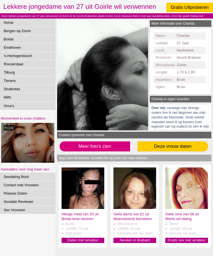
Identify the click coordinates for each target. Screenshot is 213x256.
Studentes (12, 89)
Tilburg (9, 72)
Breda (8, 39)
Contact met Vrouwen (21, 185)
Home (8, 22)
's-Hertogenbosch (18, 56)
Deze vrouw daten (172, 146)
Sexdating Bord (16, 177)
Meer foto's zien (94, 146)
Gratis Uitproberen (190, 7)
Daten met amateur (83, 240)
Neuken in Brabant (135, 240)
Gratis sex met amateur (187, 240)
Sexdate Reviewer (18, 202)
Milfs (7, 97)
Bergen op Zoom (17, 31)
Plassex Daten (15, 193)
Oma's (9, 106)
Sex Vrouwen (14, 210)
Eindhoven (12, 47)
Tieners (10, 81)
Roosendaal (13, 64)
